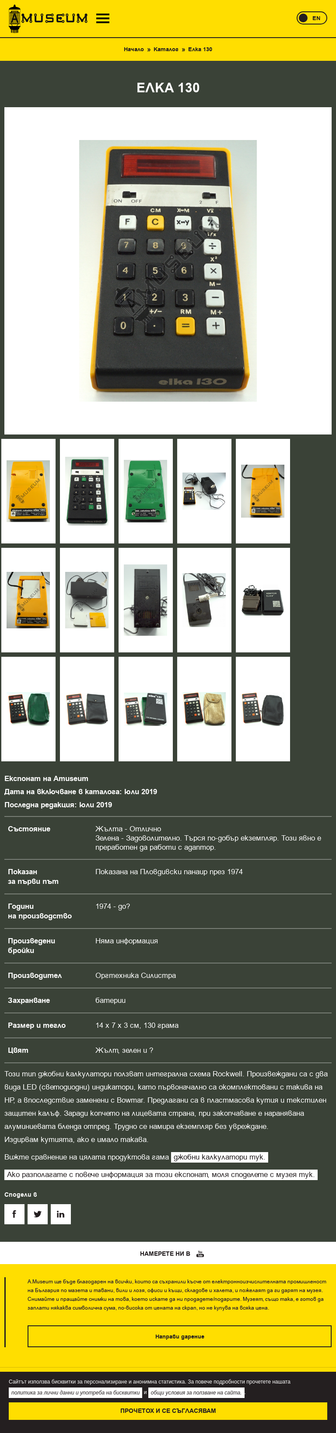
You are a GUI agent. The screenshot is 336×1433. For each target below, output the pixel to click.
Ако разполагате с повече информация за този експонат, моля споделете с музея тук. (161, 1175)
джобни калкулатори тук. (220, 1157)
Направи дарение (179, 1337)
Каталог (166, 49)
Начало (134, 49)
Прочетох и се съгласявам (168, 1411)
